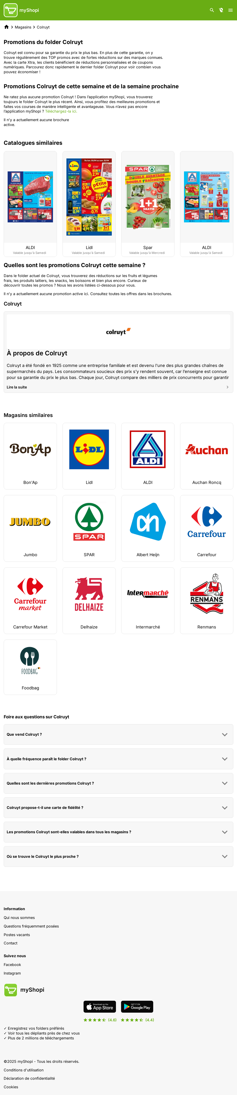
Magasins (23, 27)
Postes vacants (17, 934)
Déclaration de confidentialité (29, 1078)
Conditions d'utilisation (24, 1070)
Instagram (12, 973)
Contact (10, 943)
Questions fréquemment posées (31, 926)
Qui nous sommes (19, 917)
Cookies (11, 1087)
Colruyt (43, 27)
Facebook (12, 964)
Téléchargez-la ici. (61, 111)
